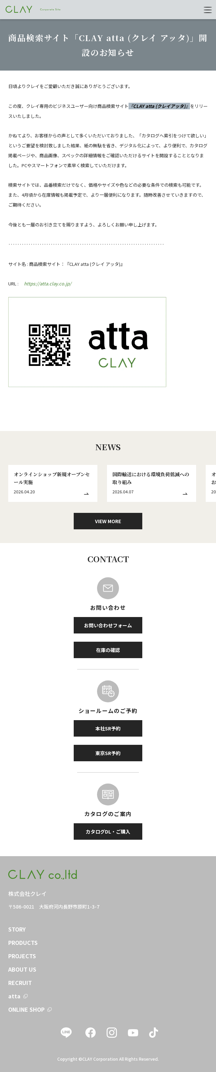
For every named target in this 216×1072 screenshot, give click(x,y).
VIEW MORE (108, 521)
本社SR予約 (108, 728)
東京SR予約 (108, 753)
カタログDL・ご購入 (108, 831)
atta (14, 996)
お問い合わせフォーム (108, 625)
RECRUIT (20, 982)
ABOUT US (22, 969)
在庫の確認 (108, 649)
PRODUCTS (23, 942)
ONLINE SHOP (26, 1009)
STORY (17, 929)
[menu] (208, 9)
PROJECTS (22, 956)
